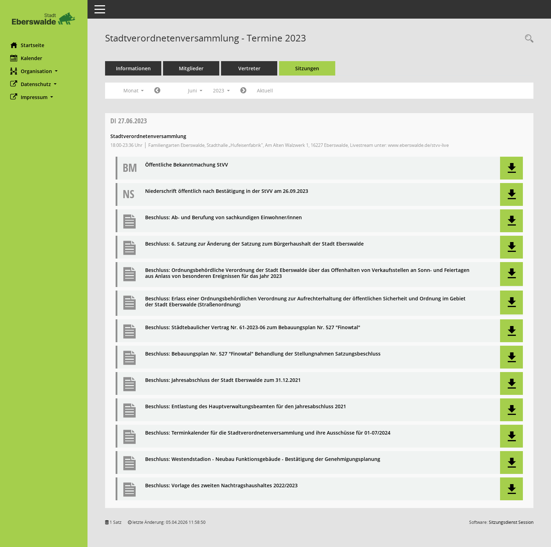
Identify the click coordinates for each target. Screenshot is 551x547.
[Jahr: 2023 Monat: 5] (157, 90)
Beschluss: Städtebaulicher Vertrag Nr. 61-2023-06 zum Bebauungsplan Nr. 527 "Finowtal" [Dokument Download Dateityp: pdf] (253, 328)
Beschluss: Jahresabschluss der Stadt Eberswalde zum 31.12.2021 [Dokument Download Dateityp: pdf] (223, 380)
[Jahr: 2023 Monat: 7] (243, 90)
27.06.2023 (129, 120)
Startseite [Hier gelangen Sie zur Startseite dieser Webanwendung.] (28, 44)
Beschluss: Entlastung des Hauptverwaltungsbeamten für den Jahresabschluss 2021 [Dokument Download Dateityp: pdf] (245, 407)
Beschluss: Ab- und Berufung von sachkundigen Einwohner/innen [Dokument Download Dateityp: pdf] (223, 218)
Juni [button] (195, 90)
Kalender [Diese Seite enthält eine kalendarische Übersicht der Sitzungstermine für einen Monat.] (27, 57)
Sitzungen (307, 68)
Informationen (133, 68)
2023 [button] (221, 90)
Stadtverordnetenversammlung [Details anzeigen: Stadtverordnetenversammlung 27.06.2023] (149, 136)
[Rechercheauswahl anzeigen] (527, 39)
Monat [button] (133, 90)
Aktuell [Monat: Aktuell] (265, 90)
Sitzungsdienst (511, 522)
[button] (44, 71)
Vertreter (250, 68)
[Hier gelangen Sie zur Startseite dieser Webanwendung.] (44, 18)
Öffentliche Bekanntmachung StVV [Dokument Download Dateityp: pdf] (186, 165)
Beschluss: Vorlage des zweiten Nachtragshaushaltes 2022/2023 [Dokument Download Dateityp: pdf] (221, 486)
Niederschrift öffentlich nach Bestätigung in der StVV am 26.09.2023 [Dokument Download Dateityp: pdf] (227, 191)
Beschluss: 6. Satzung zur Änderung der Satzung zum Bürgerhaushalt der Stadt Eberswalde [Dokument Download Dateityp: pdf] (254, 244)
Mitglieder (191, 68)
